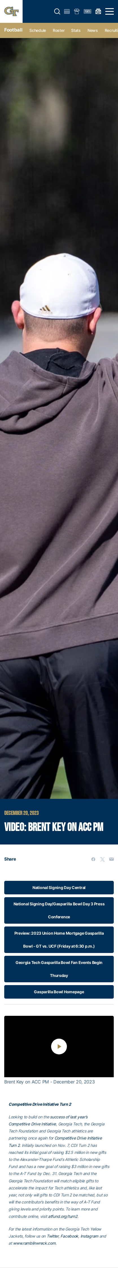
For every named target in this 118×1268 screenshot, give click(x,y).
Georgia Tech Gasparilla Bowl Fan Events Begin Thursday (59, 969)
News (93, 30)
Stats (76, 30)
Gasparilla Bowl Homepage (59, 991)
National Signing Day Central (59, 887)
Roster (58, 30)
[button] (57, 11)
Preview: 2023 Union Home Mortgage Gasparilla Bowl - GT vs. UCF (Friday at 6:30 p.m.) (59, 939)
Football (13, 30)
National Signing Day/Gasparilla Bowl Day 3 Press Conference (59, 910)
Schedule (37, 30)
